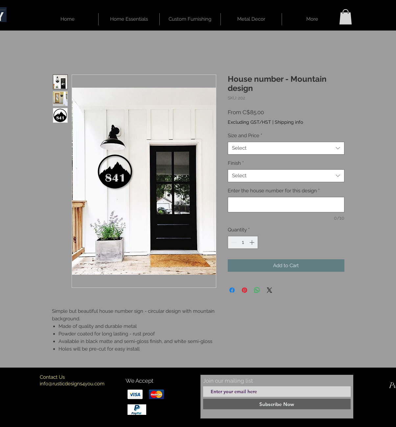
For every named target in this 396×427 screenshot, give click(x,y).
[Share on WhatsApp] (257, 290)
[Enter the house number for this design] (286, 204)
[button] (345, 17)
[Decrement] (233, 242)
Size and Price (245, 136)
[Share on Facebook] (232, 290)
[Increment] (252, 242)
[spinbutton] (242, 242)
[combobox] (286, 148)
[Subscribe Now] (277, 404)
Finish (236, 163)
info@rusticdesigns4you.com (72, 384)
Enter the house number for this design (274, 191)
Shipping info (289, 122)
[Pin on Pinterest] (244, 290)
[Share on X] (269, 290)
